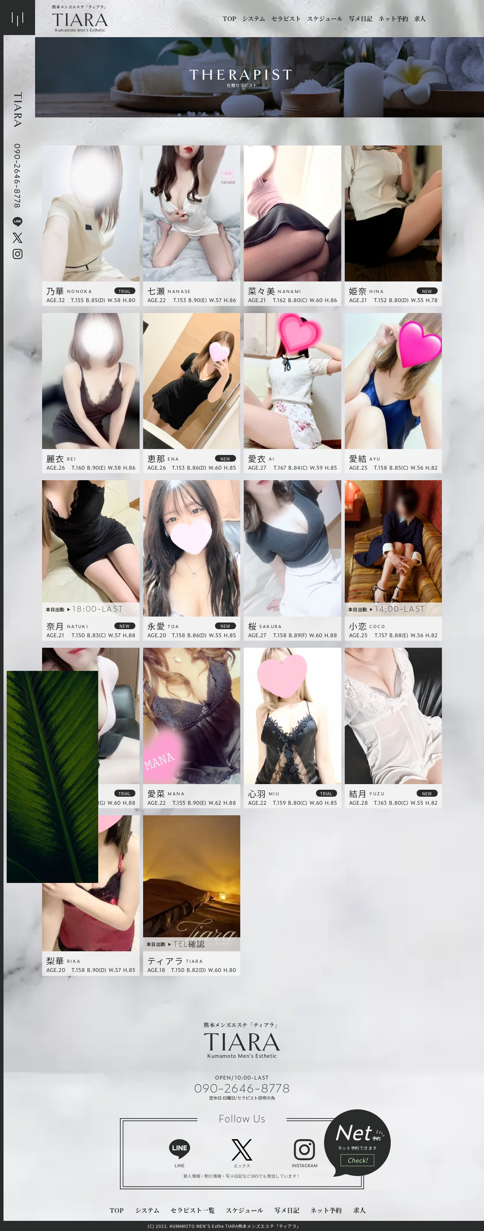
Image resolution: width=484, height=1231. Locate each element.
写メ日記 (360, 18)
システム (253, 18)
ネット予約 (393, 18)
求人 (420, 18)
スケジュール (325, 18)
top (229, 18)
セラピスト (286, 18)
